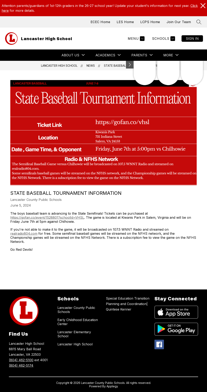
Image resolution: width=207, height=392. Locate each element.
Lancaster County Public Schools (76, 310)
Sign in (192, 38)
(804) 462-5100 (21, 360)
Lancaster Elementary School (74, 334)
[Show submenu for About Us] (70, 55)
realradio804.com (23, 233)
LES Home (125, 22)
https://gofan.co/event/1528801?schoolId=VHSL (47, 217)
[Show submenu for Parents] (139, 55)
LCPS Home (150, 22)
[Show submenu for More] (168, 55)
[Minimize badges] (130, 65)
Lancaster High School (59, 65)
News (91, 65)
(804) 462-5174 (21, 365)
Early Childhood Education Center (77, 322)
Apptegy (112, 386)
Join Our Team (179, 22)
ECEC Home (100, 22)
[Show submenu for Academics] (105, 55)
